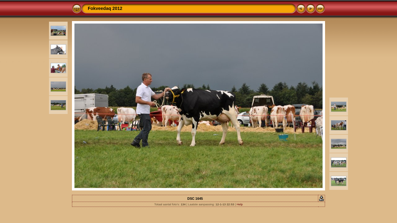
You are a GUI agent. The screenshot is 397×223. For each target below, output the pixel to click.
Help (240, 204)
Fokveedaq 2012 (105, 8)
